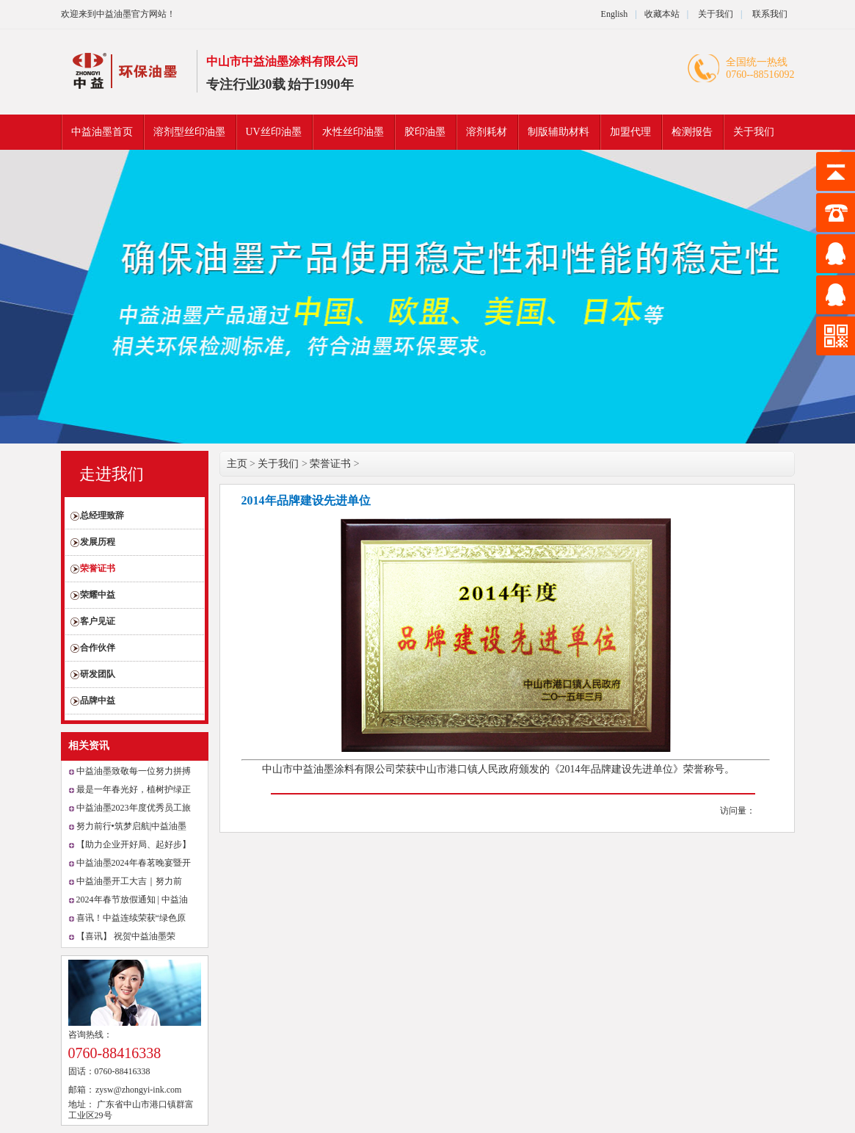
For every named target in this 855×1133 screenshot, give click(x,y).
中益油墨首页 (102, 131)
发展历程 (97, 542)
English (614, 14)
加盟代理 (630, 131)
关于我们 (714, 14)
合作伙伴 (97, 647)
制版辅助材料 (558, 131)
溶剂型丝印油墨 (189, 131)
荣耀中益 (97, 595)
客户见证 (97, 621)
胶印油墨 (424, 131)
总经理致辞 (102, 515)
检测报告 (692, 131)
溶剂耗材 (486, 131)
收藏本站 (662, 14)
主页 (237, 463)
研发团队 (97, 674)
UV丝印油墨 (274, 131)
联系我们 (769, 14)
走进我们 (111, 474)
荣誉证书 (97, 568)
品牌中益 (97, 700)
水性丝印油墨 (353, 131)
